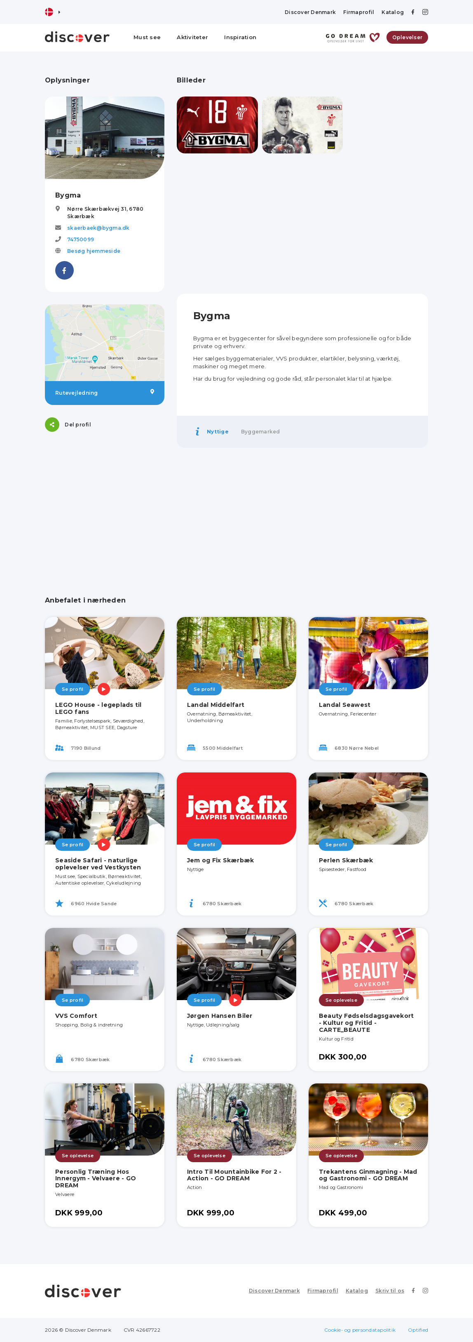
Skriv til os (389, 1291)
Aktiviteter (192, 37)
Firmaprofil (358, 12)
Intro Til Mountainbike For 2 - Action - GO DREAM (234, 1175)
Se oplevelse (341, 1000)
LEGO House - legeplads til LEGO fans (98, 708)
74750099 (80, 239)
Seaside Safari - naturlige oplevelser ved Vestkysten (98, 864)
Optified (418, 1330)
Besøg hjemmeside (93, 251)
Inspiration (240, 37)
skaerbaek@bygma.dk (98, 228)
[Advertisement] (302, 223)
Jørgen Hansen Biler (220, 1015)
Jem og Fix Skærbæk (220, 860)
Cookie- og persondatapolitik (360, 1330)
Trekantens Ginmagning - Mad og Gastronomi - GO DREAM (368, 1175)
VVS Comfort (76, 1015)
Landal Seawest (345, 705)
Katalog (393, 12)
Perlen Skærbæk (346, 860)
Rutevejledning (104, 392)
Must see (147, 37)
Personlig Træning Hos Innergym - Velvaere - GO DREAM (95, 1178)
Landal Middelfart (215, 705)
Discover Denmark (310, 12)
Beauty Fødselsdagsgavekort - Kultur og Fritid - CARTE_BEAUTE (366, 1023)
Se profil (72, 689)
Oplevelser (407, 37)
